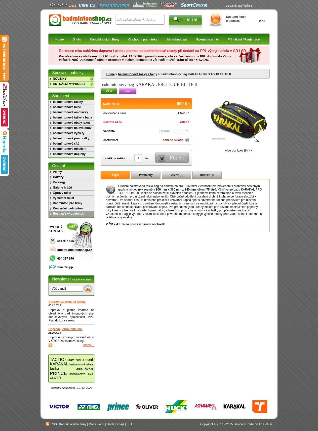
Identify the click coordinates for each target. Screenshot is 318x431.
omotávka (84, 368)
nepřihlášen (245, 5)
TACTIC (57, 359)
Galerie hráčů (62, 187)
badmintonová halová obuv (72, 128)
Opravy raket (62, 193)
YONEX (79, 360)
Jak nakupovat (176, 39)
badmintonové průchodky (71, 138)
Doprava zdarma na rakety (66, 302)
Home (59, 39)
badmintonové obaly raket (71, 122)
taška (54, 368)
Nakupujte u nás (207, 39)
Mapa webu (96, 424)
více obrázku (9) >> (238, 150)
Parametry (146, 175)
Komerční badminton (68, 208)
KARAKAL (59, 364)
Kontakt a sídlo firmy (104, 39)
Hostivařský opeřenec (68, 213)
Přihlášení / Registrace (244, 39)
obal (89, 359)
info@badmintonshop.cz (74, 250)
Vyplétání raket (63, 198)
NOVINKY (60, 78)
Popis (115, 175)
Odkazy (58, 177)
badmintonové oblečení (69, 149)
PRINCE (58, 373)
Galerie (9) (176, 175)
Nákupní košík (236, 17)
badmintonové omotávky (70, 112)
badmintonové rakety (68, 102)
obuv (69, 359)
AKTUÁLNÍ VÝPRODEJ (69, 84)
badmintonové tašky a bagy (137, 74)
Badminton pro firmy (67, 203)
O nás (77, 39)
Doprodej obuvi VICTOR (65, 329)
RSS (51, 424)
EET (129, 424)
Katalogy (59, 182)
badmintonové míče (67, 107)
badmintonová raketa (81, 364)
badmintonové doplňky (69, 154)
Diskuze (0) (207, 175)
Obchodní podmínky (142, 39)
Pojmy (57, 172)
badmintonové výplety (68, 133)
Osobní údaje (115, 424)
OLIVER (55, 378)
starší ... (88, 345)
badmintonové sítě (66, 143)
